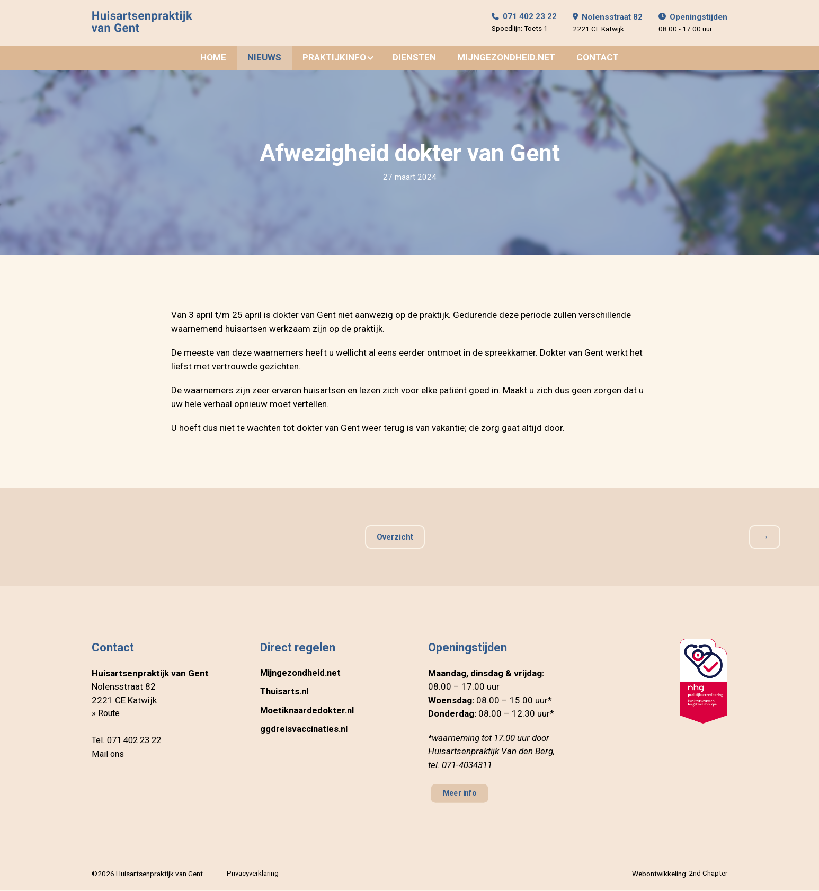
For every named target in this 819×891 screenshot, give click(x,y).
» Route (106, 714)
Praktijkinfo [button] (334, 58)
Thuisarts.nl (285, 692)
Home (213, 58)
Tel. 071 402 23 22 (129, 741)
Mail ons (108, 755)
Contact (597, 58)
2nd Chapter (707, 874)
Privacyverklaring (253, 874)
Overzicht (394, 538)
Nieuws (264, 58)
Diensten (414, 58)
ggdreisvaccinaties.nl (305, 730)
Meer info (461, 794)
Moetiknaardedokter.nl (308, 712)
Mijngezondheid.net (506, 58)
